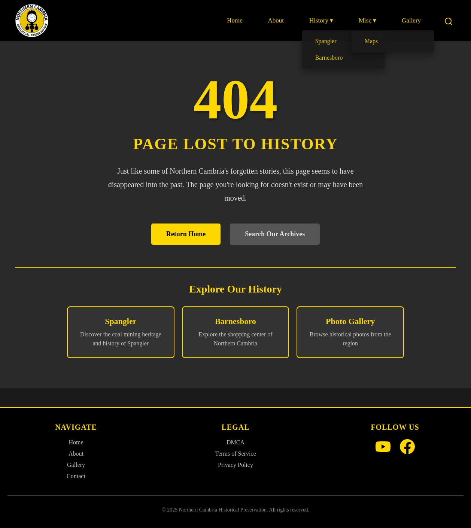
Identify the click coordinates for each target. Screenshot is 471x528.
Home (238, 20)
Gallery (411, 20)
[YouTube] (383, 447)
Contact (76, 476)
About (278, 20)
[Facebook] (407, 447)
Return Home (186, 234)
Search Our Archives (275, 234)
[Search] (448, 21)
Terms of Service (235, 453)
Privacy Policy (235, 465)
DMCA (235, 442)
